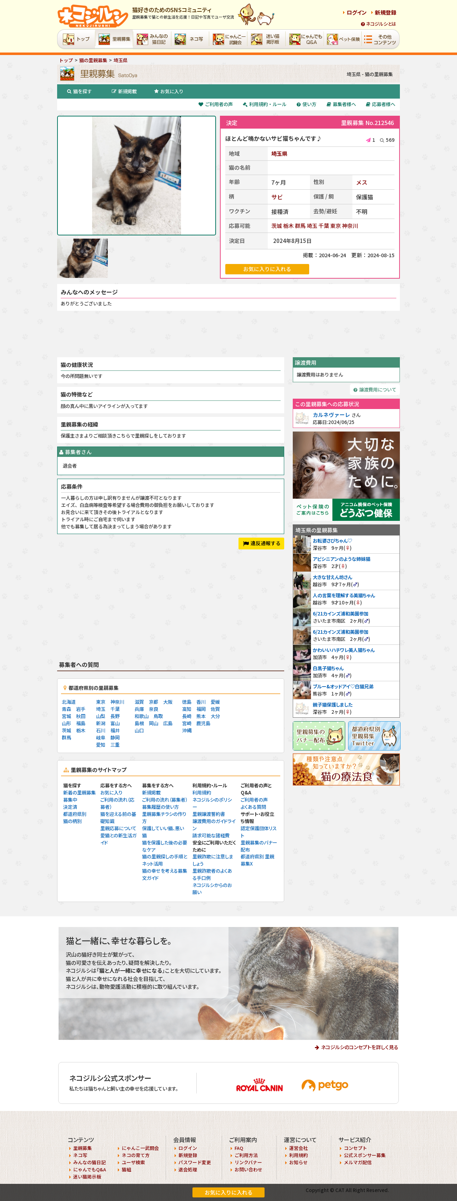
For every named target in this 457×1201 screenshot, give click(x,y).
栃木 (288, 225)
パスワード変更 (195, 1162)
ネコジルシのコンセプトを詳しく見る (359, 1047)
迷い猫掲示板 (87, 1176)
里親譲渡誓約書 (208, 814)
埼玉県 (279, 153)
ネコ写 (80, 1155)
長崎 (186, 716)
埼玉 (312, 225)
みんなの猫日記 (89, 1162)
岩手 (80, 709)
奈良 (153, 709)
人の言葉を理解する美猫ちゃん (344, 595)
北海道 (69, 701)
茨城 (276, 225)
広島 (167, 723)
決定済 (70, 806)
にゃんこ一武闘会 (140, 1148)
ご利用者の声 (216, 104)
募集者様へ (341, 104)
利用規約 (201, 792)
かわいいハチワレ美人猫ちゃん (344, 650)
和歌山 (142, 716)
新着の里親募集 (79, 792)
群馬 (300, 225)
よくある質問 (253, 806)
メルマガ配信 (358, 1162)
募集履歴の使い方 (160, 806)
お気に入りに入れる (229, 1192)
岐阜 (100, 737)
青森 (66, 709)
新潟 (100, 723)
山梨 (100, 716)
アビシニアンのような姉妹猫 (341, 558)
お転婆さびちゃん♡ (332, 540)
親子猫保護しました (332, 704)
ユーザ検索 (133, 1162)
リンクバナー (248, 1162)
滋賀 (139, 701)
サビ (277, 197)
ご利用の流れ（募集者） (164, 799)
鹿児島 (203, 723)
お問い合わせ (248, 1169)
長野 (115, 716)
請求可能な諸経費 (211, 835)
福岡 (201, 709)
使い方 (306, 104)
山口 (139, 730)
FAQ (239, 1148)
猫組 (126, 1169)
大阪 (167, 701)
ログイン (357, 12)
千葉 (323, 225)
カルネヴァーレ (331, 414)
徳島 (186, 701)
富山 (115, 723)
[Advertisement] (228, 334)
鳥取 (158, 716)
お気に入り (169, 91)
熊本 (201, 716)
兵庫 (139, 709)
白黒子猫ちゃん (328, 668)
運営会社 (298, 1148)
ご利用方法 (246, 1155)
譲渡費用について (374, 389)
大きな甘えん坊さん (332, 577)
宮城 (66, 716)
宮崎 (186, 723)
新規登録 (385, 12)
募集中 (70, 799)
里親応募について (118, 828)
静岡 (115, 737)
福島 (80, 723)
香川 (201, 701)
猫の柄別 (72, 821)
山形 (66, 723)
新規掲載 (124, 91)
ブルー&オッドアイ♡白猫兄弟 (343, 686)
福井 (115, 730)
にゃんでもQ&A (89, 1169)
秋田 (80, 716)
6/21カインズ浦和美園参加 (340, 613)
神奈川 (350, 225)
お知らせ (298, 1162)
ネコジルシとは (378, 23)
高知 (186, 709)
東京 (335, 225)
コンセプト (355, 1148)
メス (361, 182)
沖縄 (186, 730)
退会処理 (188, 1169)
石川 (100, 730)
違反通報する (262, 543)
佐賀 (215, 709)
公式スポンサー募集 (365, 1155)
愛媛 (215, 701)
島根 (139, 723)
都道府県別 (74, 814)
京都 (153, 701)
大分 (215, 716)
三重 (115, 744)
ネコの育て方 (136, 1155)
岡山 (153, 723)
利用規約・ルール (264, 104)
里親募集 (82, 1148)
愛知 (100, 744)
